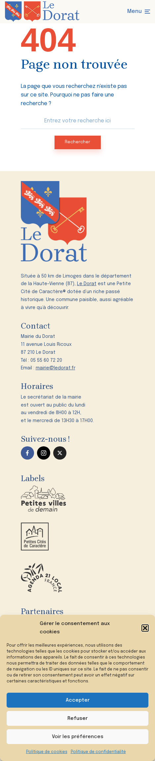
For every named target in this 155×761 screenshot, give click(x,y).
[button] (145, 628)
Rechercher (77, 142)
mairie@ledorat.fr (55, 368)
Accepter (78, 700)
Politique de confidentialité (98, 752)
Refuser (77, 718)
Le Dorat (87, 284)
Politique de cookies (46, 752)
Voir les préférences (77, 736)
